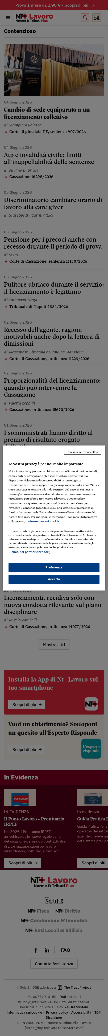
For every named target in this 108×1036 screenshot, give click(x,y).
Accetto (54, 579)
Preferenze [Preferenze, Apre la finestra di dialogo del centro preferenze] (54, 567)
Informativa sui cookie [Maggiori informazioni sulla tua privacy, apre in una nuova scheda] (43, 521)
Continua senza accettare (83, 452)
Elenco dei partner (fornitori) (29, 552)
